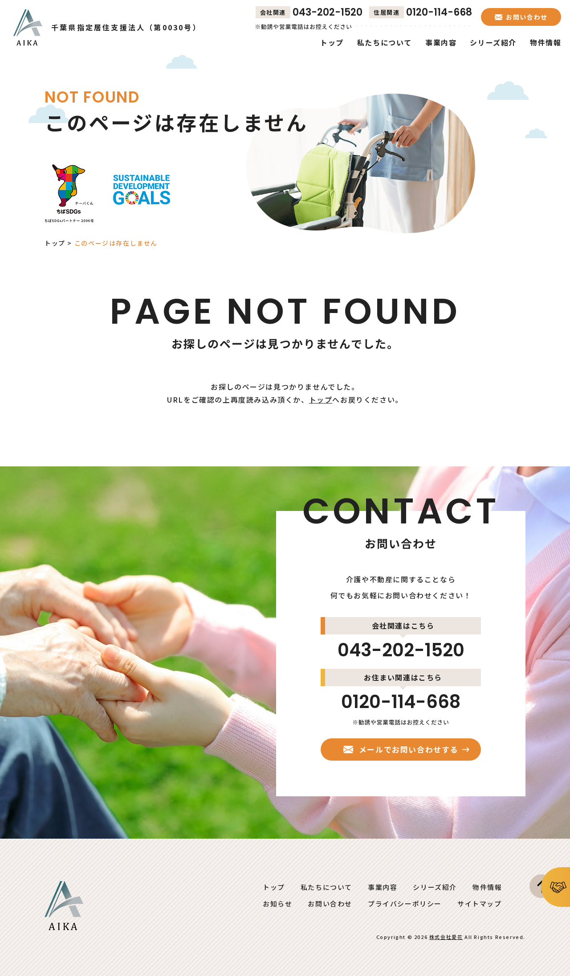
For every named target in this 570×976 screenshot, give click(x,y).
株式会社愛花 (446, 936)
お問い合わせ (330, 903)
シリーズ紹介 (435, 887)
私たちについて (326, 887)
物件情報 (487, 887)
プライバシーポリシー (405, 903)
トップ (55, 243)
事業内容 (382, 887)
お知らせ (277, 903)
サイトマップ (479, 903)
